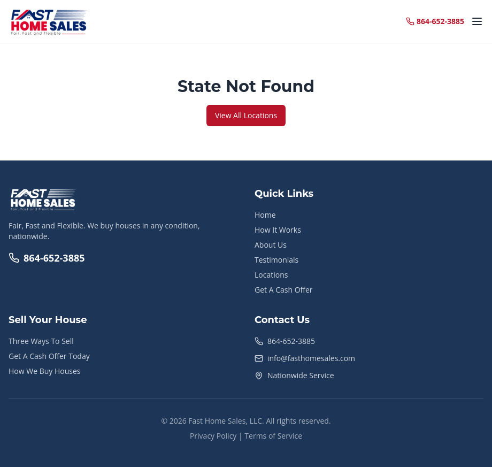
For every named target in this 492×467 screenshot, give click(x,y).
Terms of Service (273, 436)
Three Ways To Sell (41, 341)
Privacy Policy (213, 436)
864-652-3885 (47, 257)
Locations (271, 275)
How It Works (278, 230)
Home (265, 215)
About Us (271, 245)
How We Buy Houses (44, 371)
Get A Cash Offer (284, 290)
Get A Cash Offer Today (49, 356)
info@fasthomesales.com (311, 358)
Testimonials (276, 260)
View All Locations (246, 115)
